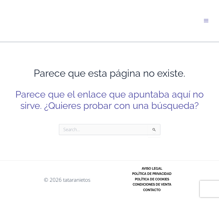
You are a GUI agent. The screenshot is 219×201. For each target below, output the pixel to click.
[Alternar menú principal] (206, 20)
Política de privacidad (152, 174)
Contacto (152, 190)
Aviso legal (152, 168)
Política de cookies (152, 179)
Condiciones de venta (152, 184)
